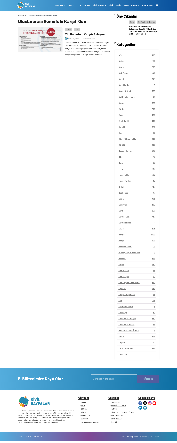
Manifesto (144, 438)
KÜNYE (114, 409)
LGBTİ (76, 29)
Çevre (132, 22)
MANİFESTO (115, 403)
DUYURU (84, 419)
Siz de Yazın (154, 438)
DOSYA (84, 409)
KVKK (136, 438)
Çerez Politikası (125, 438)
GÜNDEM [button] (59, 5)
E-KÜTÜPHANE (117, 416)
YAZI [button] (69, 5)
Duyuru (67, 29)
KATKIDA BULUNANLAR (90, 423)
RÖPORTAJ (85, 416)
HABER (83, 403)
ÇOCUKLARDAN (83, 5)
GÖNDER (148, 378)
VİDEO (83, 413)
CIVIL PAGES (147, 5)
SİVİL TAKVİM (115, 5)
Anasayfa (22, 15)
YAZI (83, 406)
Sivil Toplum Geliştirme (146, 22)
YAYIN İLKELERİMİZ (118, 406)
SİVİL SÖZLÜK (116, 419)
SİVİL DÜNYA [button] (98, 5)
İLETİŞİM (114, 423)
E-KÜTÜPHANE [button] (130, 5)
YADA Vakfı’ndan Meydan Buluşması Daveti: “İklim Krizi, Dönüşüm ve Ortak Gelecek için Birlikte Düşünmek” (143, 30)
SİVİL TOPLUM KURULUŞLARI (122, 413)
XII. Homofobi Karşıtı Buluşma (85, 33)
